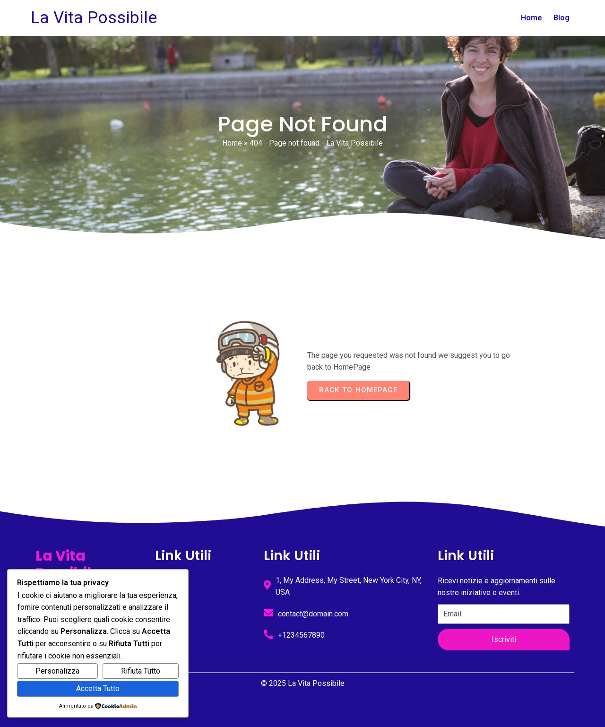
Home (232, 142)
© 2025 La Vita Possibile (303, 683)
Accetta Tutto (98, 688)
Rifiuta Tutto (140, 670)
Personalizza (57, 670)
